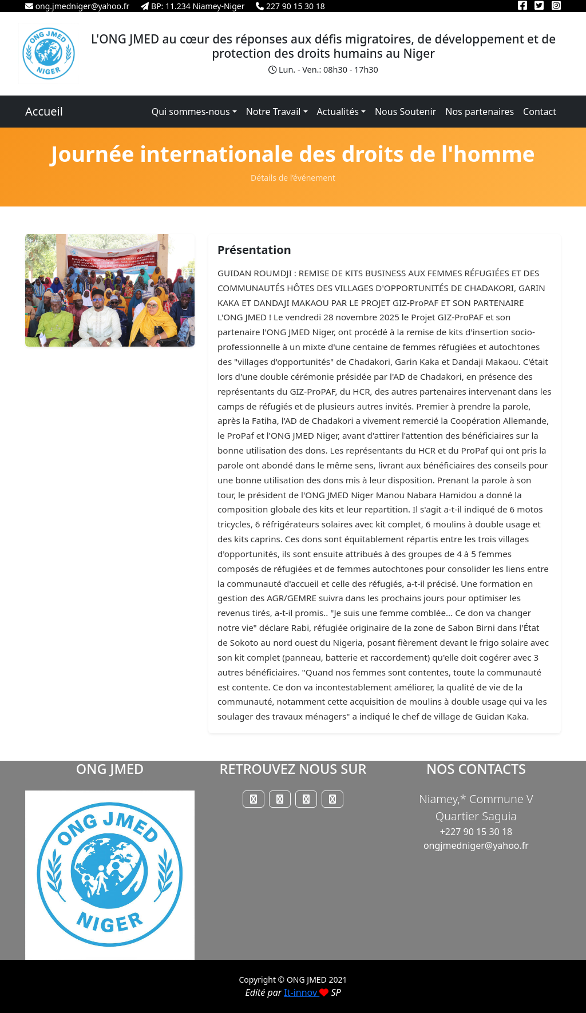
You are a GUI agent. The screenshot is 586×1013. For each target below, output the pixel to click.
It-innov (306, 992)
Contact (539, 111)
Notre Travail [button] (273, 111)
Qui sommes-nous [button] (191, 111)
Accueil (44, 111)
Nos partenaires (479, 111)
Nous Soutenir (405, 111)
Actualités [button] (338, 111)
